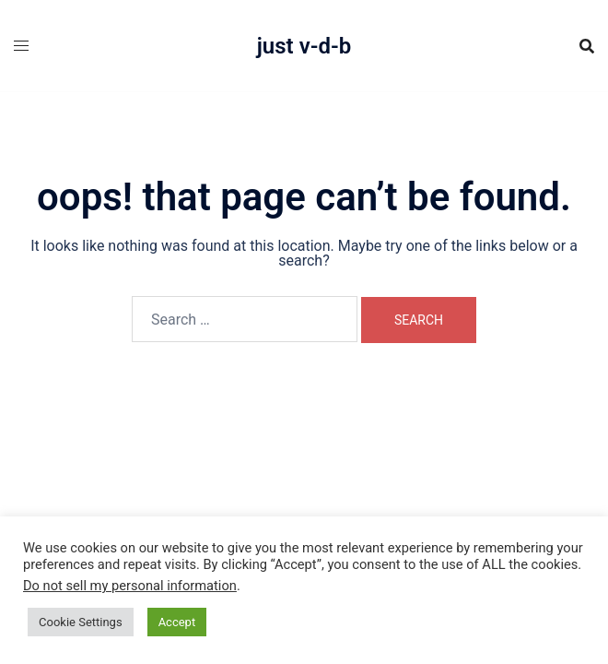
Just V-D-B (304, 46)
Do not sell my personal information (130, 585)
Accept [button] (177, 622)
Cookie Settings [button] (81, 622)
